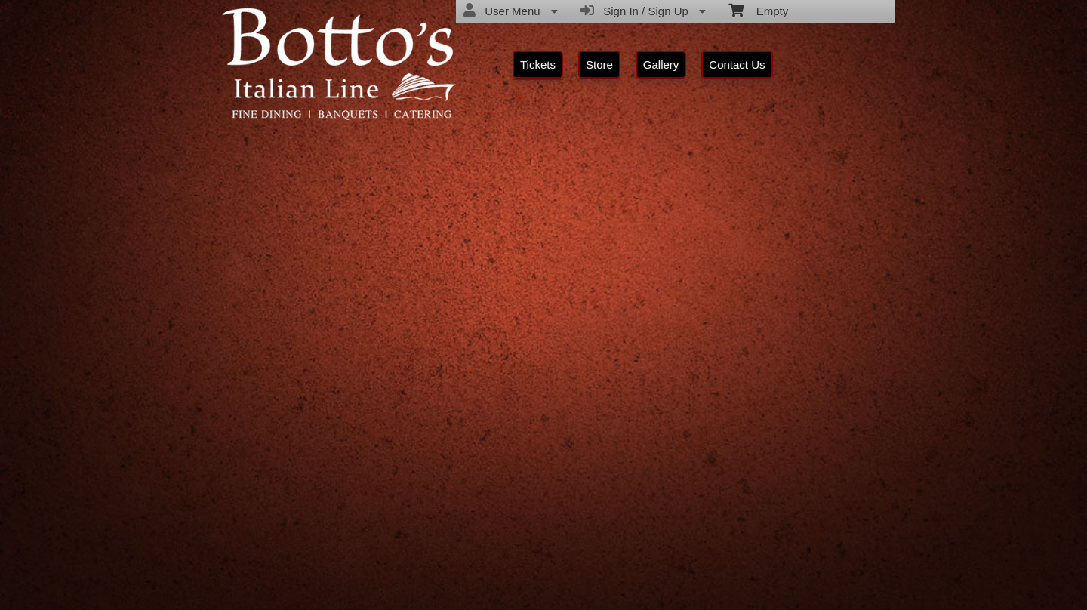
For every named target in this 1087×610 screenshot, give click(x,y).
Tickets (538, 64)
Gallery (661, 64)
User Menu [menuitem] (510, 10)
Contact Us (737, 64)
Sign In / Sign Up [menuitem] (643, 10)
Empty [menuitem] (758, 9)
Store (599, 64)
